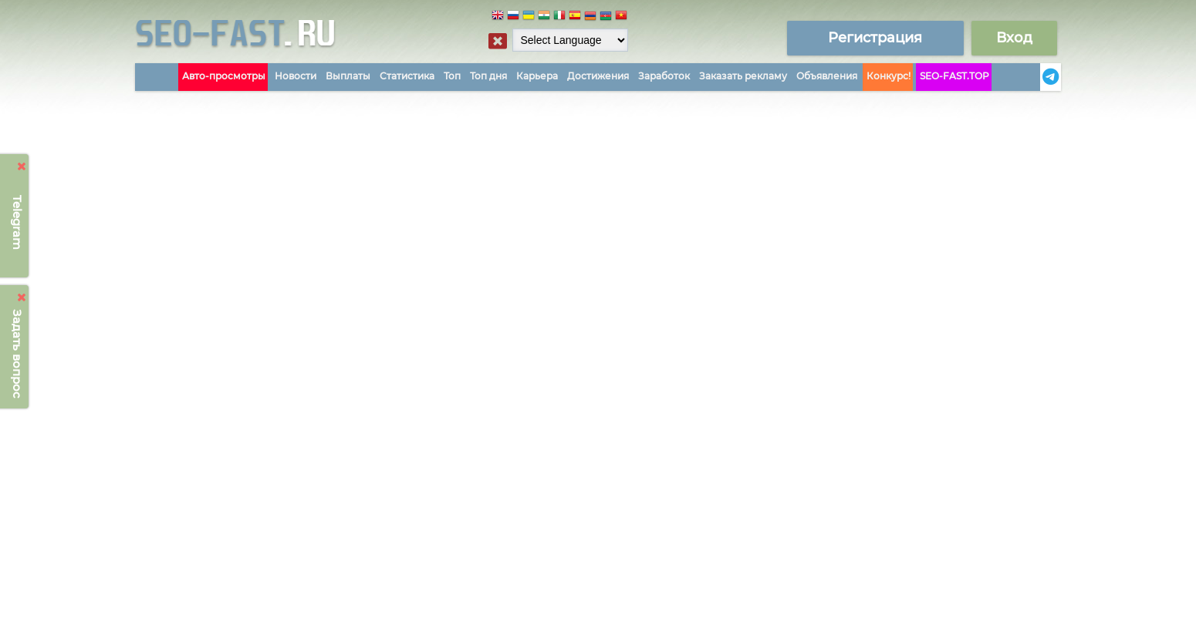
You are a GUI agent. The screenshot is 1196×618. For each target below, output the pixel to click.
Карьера (537, 76)
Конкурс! (889, 76)
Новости (295, 76)
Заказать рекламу (743, 76)
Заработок (664, 76)
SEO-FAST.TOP (954, 76)
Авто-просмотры (223, 76)
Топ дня (488, 76)
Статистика (407, 76)
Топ (452, 76)
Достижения (598, 76)
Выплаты (348, 76)
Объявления (826, 76)
